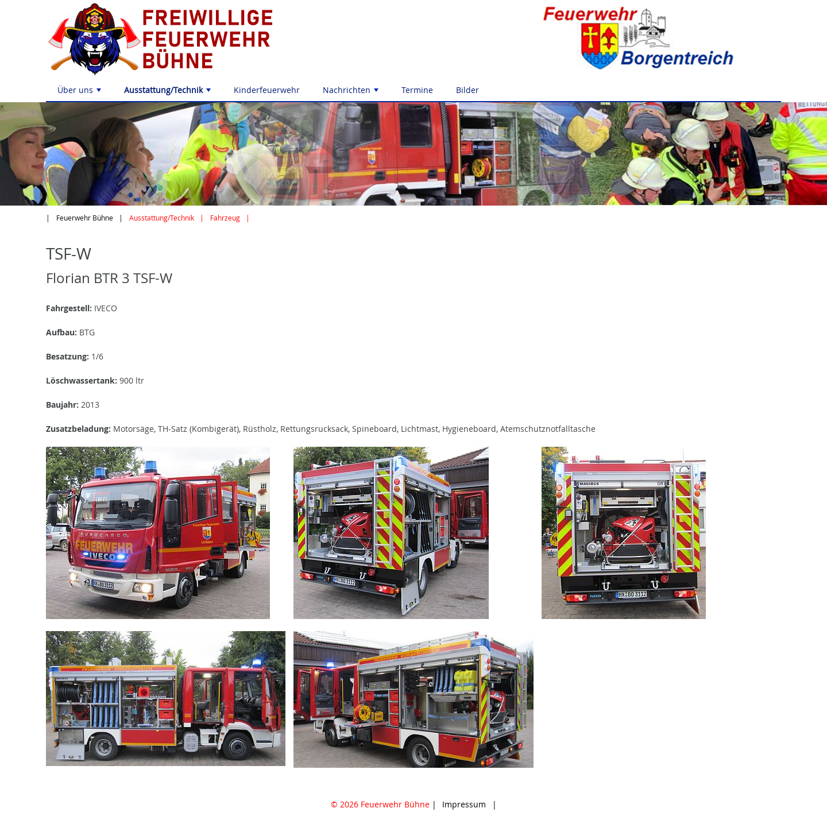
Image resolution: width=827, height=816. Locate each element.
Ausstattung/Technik (168, 92)
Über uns (80, 92)
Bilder (467, 89)
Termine (417, 89)
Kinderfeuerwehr (267, 89)
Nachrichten (352, 92)
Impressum (464, 804)
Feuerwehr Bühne (84, 218)
